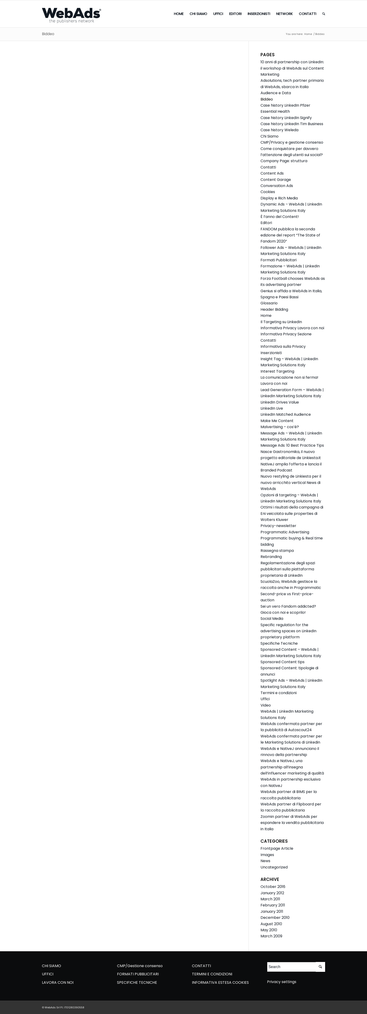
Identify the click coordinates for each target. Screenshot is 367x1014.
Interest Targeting (277, 371)
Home (308, 34)
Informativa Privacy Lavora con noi (292, 328)
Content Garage (276, 179)
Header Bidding (274, 309)
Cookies (268, 192)
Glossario (269, 303)
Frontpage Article (277, 848)
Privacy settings (281, 981)
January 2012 (272, 893)
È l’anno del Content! (280, 216)
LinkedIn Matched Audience (286, 414)
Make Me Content (277, 420)
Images (267, 854)
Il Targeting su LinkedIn (281, 322)
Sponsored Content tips (283, 662)
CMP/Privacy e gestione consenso (292, 142)
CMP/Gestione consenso (140, 966)
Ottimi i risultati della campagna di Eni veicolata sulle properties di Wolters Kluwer (292, 513)
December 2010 (275, 917)
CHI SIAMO (51, 966)
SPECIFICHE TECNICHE (137, 982)
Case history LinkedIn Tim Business (292, 124)
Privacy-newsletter (278, 525)
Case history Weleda (279, 130)
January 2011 (272, 911)
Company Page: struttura (284, 161)
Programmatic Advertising (285, 532)
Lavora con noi (274, 383)
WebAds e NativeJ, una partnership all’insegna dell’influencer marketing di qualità (292, 767)
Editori (266, 222)
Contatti (268, 167)
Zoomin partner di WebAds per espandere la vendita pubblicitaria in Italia (292, 823)
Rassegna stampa (277, 550)
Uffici (265, 699)
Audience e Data (276, 93)
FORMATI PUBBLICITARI (138, 974)
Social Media (272, 618)
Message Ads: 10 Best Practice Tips (292, 445)
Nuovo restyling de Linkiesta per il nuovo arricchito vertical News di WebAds (291, 482)
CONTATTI (201, 966)
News (265, 861)
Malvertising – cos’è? (280, 427)
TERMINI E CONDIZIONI (212, 974)
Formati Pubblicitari (279, 260)
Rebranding (271, 556)
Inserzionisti (271, 352)
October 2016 (273, 886)
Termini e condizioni (279, 693)
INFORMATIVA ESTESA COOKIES (220, 982)
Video (266, 705)
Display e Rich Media (279, 198)
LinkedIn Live (272, 408)
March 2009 (271, 936)
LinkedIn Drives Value (280, 402)
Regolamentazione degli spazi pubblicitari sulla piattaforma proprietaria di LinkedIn (288, 569)
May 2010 (269, 930)
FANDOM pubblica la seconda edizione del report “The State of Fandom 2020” (290, 235)
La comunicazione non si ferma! (289, 377)
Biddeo (48, 34)
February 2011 (273, 905)
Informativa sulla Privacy (283, 346)
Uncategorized (274, 867)
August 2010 (271, 924)
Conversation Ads (277, 185)
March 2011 (270, 899)
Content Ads (272, 173)
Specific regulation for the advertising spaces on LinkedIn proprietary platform (288, 631)
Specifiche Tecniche (279, 643)
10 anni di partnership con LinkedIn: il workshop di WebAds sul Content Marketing (292, 68)
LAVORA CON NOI (57, 982)
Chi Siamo (270, 136)
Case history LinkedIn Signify (286, 117)
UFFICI (47, 974)
